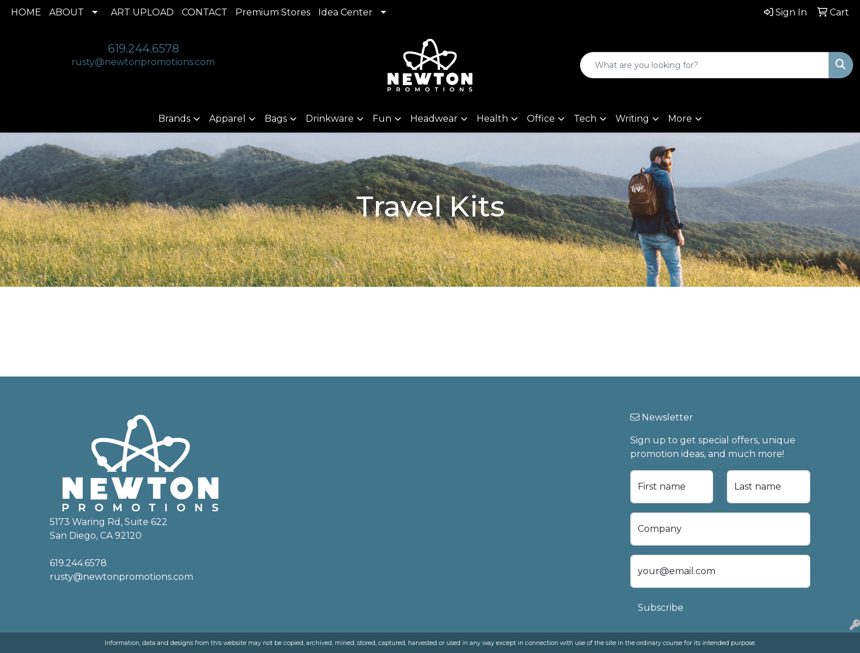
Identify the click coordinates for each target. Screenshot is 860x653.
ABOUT (66, 12)
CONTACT (204, 12)
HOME (26, 12)
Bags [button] (276, 118)
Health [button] (492, 118)
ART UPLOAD (142, 12)
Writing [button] (632, 118)
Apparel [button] (227, 118)
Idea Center (345, 12)
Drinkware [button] (330, 118)
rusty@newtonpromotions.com (143, 62)
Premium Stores (272, 12)
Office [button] (541, 118)
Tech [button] (585, 118)
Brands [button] (174, 118)
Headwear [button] (434, 118)
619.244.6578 (143, 48)
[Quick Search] (704, 65)
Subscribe (660, 607)
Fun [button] (382, 118)
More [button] (680, 118)
